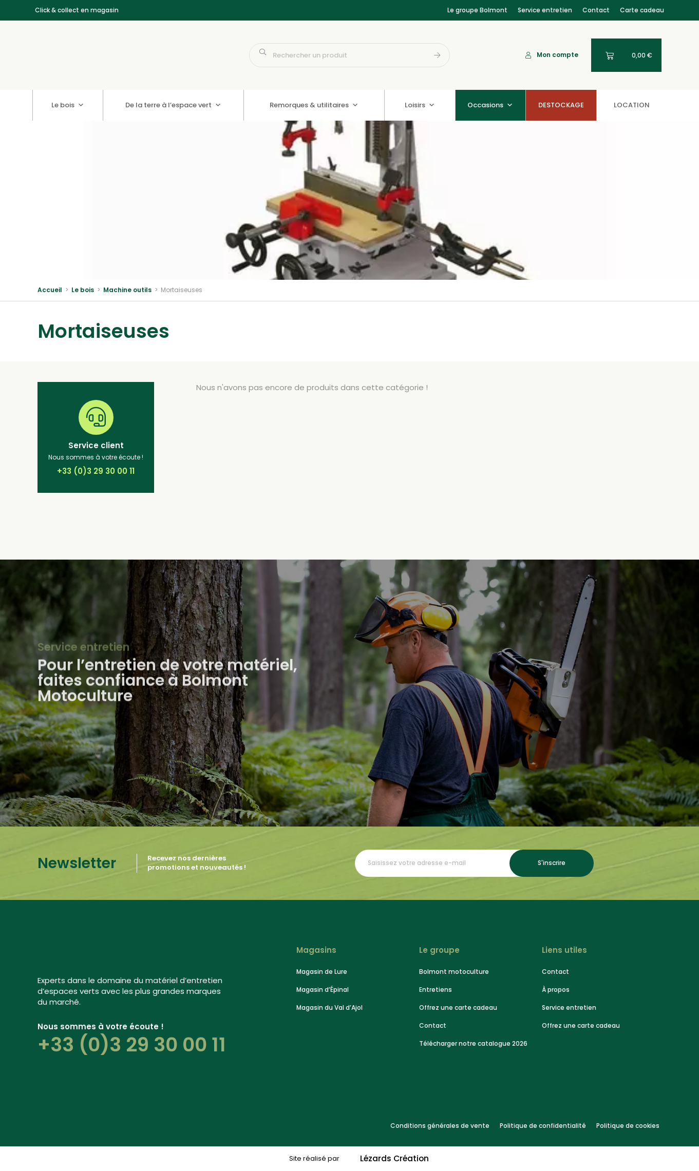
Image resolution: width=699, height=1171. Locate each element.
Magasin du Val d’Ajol (329, 1007)
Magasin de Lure (321, 971)
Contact (596, 10)
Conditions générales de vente (439, 1125)
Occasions (490, 105)
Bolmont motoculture (454, 971)
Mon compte (557, 54)
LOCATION (632, 105)
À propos (556, 989)
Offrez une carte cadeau (458, 1007)
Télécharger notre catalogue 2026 (473, 1043)
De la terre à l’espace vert (173, 105)
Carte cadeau (642, 10)
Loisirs (420, 105)
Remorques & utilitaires (314, 105)
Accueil (49, 289)
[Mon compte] (528, 55)
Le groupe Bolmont (477, 10)
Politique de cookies (627, 1125)
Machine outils (127, 289)
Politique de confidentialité (543, 1125)
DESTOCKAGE (561, 105)
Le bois (67, 105)
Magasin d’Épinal (322, 989)
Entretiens (435, 989)
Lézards (394, 1158)
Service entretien (545, 10)
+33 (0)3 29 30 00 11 (131, 1044)
